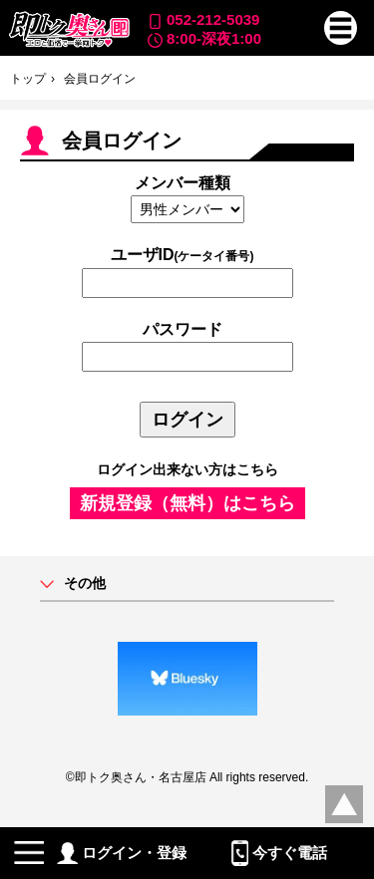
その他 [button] (85, 583)
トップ (28, 79)
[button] (341, 28)
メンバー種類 (182, 182)
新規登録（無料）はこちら (187, 503)
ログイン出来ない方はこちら (187, 469)
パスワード (182, 329)
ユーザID (182, 254)
